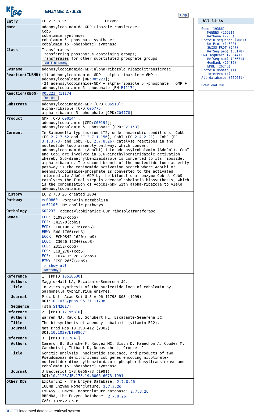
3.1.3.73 (51, 142)
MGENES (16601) (220, 32)
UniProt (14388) (221, 44)
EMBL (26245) (219, 66)
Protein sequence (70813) (224, 40)
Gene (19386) (213, 29)
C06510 (112, 104)
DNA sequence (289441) (221, 55)
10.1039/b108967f (69, 333)
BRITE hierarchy (55, 63)
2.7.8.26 (103, 142)
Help (183, 15)
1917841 (70, 338)
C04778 (123, 113)
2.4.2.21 (144, 137)
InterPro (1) (219, 74)
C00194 (101, 123)
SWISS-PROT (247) (222, 47)
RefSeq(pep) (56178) (225, 51)
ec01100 (50, 205)
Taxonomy (51, 270)
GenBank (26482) (221, 63)
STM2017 (61, 307)
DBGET (11, 411)
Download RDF (213, 85)
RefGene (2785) (220, 36)
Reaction (50, 98)
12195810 (71, 312)
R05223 (98, 79)
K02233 (48, 211)
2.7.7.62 (60, 137)
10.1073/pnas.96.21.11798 (78, 301)
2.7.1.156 (97, 137)
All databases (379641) (222, 78)
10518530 (71, 277)
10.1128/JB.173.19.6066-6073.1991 (87, 376)
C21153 (130, 127)
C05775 (94, 109)
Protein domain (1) (218, 70)
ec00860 (50, 200)
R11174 (128, 88)
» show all (54, 266)
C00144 (69, 119)
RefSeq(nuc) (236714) (226, 59)
